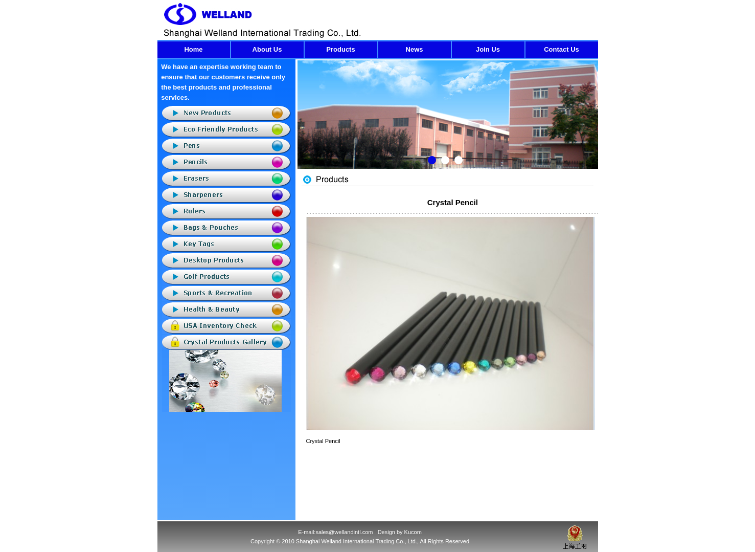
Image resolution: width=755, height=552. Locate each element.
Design (386, 532)
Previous (305, 122)
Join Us (488, 49)
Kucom (413, 532)
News (414, 49)
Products (340, 49)
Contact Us (561, 49)
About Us (267, 49)
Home (193, 49)
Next (590, 122)
